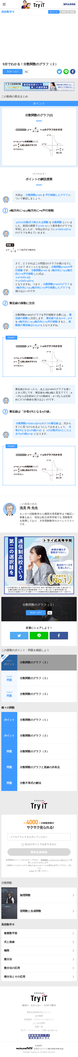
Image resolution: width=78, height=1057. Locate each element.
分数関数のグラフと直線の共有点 (40, 767)
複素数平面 (10, 933)
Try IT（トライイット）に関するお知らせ (39, 1030)
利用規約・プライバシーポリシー (54, 860)
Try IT (39, 4)
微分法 (8, 959)
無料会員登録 (69, 4)
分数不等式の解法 (30, 783)
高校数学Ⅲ (8, 924)
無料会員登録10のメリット (39, 1012)
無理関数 (25, 895)
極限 (6, 950)
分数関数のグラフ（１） (34, 719)
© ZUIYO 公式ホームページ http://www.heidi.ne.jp (39, 1047)
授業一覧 (39, 1027)
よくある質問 (39, 1023)
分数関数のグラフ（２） (34, 662)
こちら (32, 871)
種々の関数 (8, 707)
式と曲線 (9, 942)
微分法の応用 (12, 968)
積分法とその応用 (14, 976)
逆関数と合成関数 (30, 911)
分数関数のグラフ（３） (34, 751)
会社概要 (39, 1016)
